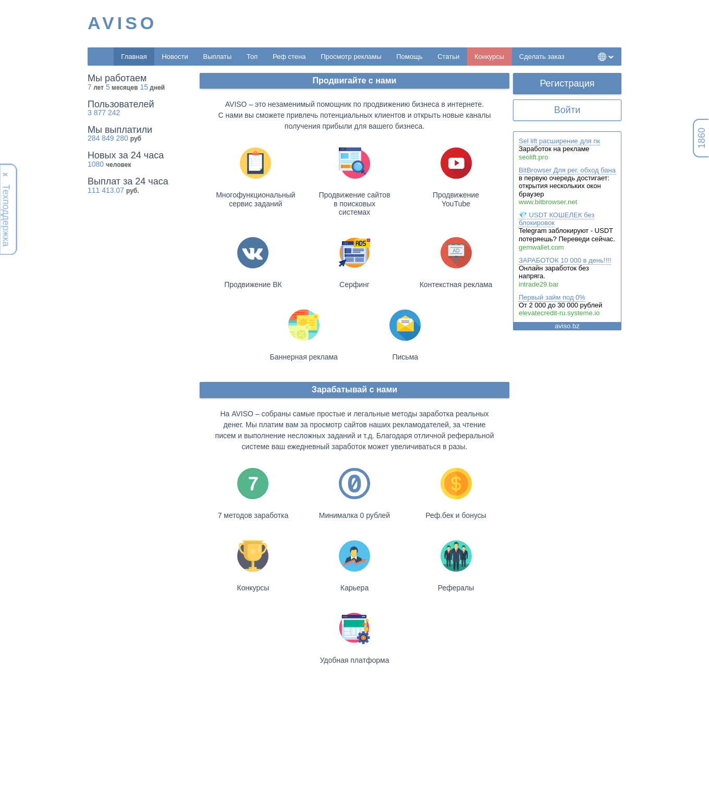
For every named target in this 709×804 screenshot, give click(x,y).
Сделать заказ (542, 56)
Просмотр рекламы (351, 56)
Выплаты (217, 56)
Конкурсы (489, 56)
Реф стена (289, 56)
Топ (252, 56)
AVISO (122, 23)
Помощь (409, 56)
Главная (133, 56)
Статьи (448, 56)
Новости (175, 56)
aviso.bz (567, 326)
